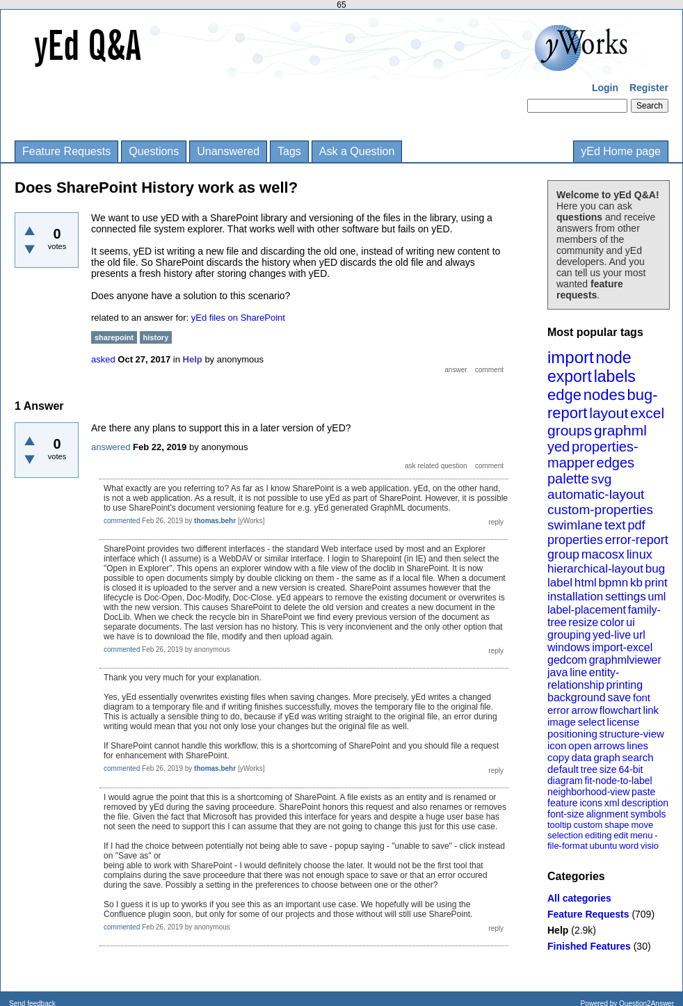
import (570, 357)
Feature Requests (66, 151)
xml (612, 802)
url (639, 635)
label (559, 582)
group (563, 554)
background (576, 697)
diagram (565, 780)
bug (655, 568)
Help (557, 930)
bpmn (614, 582)
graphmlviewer (625, 660)
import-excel (622, 647)
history (156, 337)
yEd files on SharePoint (238, 317)
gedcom (567, 660)
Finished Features (589, 946)
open (579, 745)
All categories (579, 898)
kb (636, 582)
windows (568, 647)
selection (565, 835)
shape (616, 825)
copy (558, 757)
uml (657, 596)
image (561, 722)
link (651, 710)
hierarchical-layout (595, 568)
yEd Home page (621, 151)
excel (647, 413)
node (613, 358)
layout (608, 413)
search (638, 757)
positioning (572, 734)
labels (615, 376)
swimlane (574, 525)
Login (605, 87)
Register (648, 87)
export (569, 376)
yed (558, 446)
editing (598, 835)
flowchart (620, 710)
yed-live (612, 635)
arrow (584, 710)
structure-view (632, 734)
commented (122, 521)
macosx (603, 554)
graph (606, 757)
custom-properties (600, 509)
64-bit (630, 769)
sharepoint (114, 337)
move (642, 825)
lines (637, 745)
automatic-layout (595, 494)
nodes (604, 395)
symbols (648, 814)
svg (601, 479)
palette (568, 478)
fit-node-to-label (618, 780)
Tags (289, 151)
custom (587, 825)
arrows (609, 745)
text (615, 525)
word (628, 845)
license (623, 722)
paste (643, 791)
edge (564, 395)
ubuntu (604, 845)
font (641, 697)
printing (624, 685)
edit (620, 835)
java (557, 672)
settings (625, 596)
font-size (565, 814)
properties (575, 540)
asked (103, 359)
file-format (567, 845)
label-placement (586, 610)
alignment (607, 814)
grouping (568, 635)
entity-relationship (583, 678)
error (558, 710)
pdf (636, 525)
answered (110, 447)
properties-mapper (592, 454)
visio (650, 845)
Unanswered (228, 151)
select (591, 722)
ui (630, 622)
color (612, 622)
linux (639, 554)
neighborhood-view (588, 791)
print (656, 582)
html (585, 582)
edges (616, 462)
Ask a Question (357, 151)
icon (557, 745)
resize (583, 622)
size (608, 769)
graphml (620, 430)
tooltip (559, 825)
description (644, 802)
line (578, 672)
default (563, 769)
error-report (636, 540)
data (581, 757)
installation (575, 596)
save (619, 697)
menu (641, 835)
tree (589, 769)
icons (590, 802)
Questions (154, 151)
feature (562, 802)
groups (569, 430)
